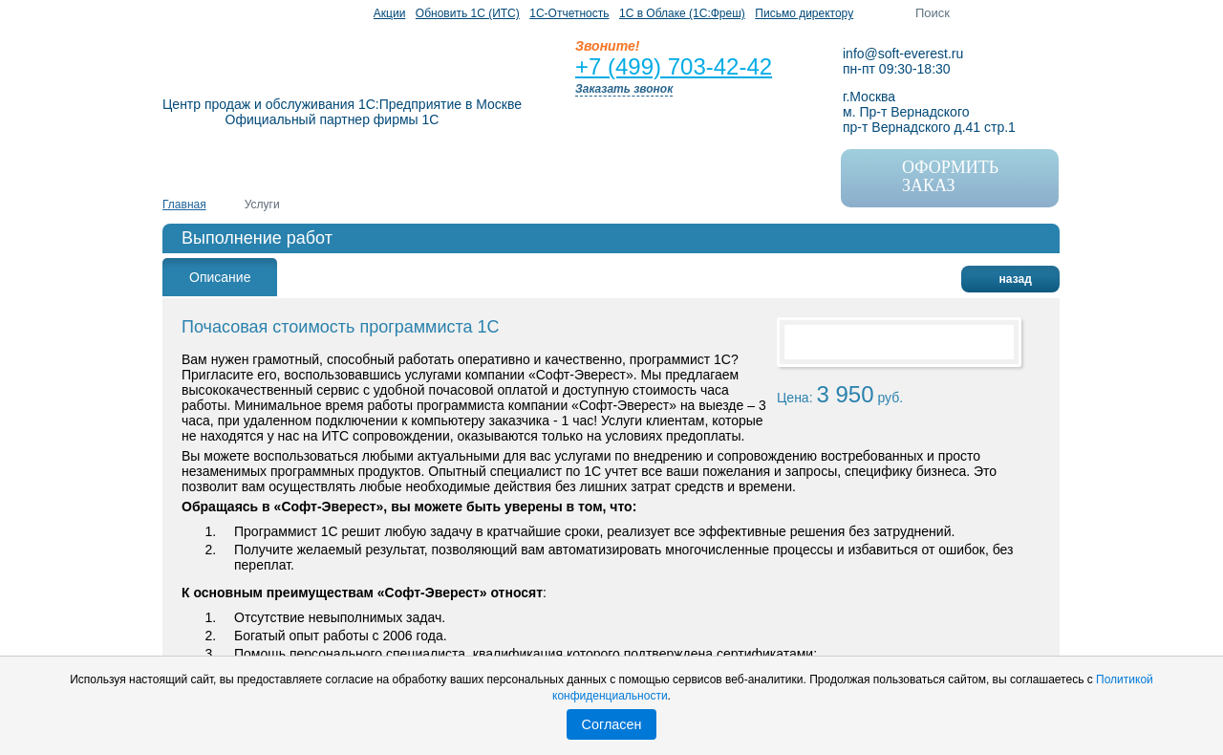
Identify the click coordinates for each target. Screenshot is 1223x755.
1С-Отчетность (569, 13)
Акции (390, 13)
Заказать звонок (624, 89)
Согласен (612, 724)
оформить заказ (929, 174)
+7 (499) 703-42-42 (673, 66)
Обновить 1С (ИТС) (468, 13)
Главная (184, 204)
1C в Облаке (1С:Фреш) (682, 13)
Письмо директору (804, 13)
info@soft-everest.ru (903, 53)
